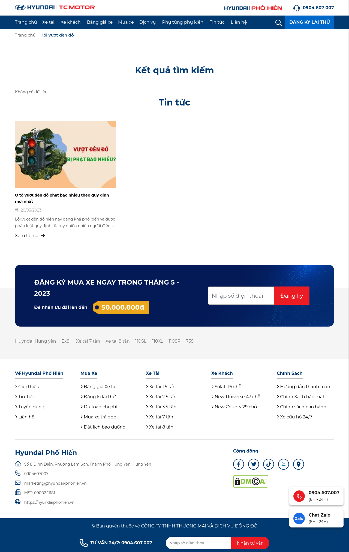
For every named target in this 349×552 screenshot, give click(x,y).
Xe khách (70, 22)
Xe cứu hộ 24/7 (294, 417)
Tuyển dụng (29, 406)
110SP (174, 341)
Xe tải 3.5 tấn (161, 406)
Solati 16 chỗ (226, 386)
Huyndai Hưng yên (35, 341)
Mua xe (126, 22)
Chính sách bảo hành (301, 406)
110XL (157, 341)
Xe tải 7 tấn (88, 341)
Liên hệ (239, 22)
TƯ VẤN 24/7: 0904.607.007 (116, 543)
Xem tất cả (30, 235)
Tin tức (217, 22)
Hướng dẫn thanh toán (303, 386)
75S (190, 341)
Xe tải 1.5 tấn (161, 386)
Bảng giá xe (100, 22)
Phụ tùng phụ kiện (182, 22)
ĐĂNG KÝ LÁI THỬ (309, 22)
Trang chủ (26, 22)
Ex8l (66, 341)
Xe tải (49, 22)
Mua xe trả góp (98, 417)
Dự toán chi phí (98, 406)
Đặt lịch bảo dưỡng (103, 427)
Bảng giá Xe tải (98, 386)
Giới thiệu (27, 386)
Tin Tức (24, 396)
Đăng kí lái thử (98, 396)
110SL (140, 341)
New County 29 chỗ (234, 406)
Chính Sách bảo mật (300, 396)
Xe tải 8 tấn (118, 341)
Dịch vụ (147, 22)
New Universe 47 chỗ (235, 396)
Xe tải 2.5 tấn (161, 396)
